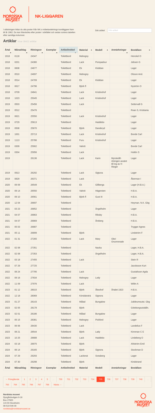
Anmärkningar (118, 50)
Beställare (136, 50)
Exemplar (51, 50)
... (53, 379)
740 (141, 379)
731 (68, 379)
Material (83, 50)
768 (47, 384)
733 (84, 379)
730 (60, 379)
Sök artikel (100, 30)
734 (92, 379)
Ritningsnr (36, 50)
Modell (98, 50)
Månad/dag (20, 50)
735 (100, 379)
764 (15, 384)
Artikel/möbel (68, 50)
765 (23, 384)
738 (124, 379)
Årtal (7, 50)
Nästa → (58, 384)
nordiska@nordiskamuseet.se (16, 408)
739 (132, 379)
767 (39, 384)
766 (31, 384)
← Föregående (12, 379)
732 (76, 379)
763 (7, 384)
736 (108, 379)
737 (116, 379)
